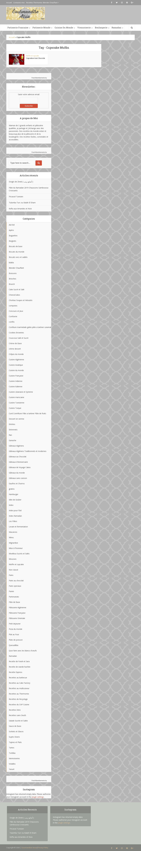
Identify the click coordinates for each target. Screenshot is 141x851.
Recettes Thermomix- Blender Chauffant (41, 2)
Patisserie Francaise (17, 27)
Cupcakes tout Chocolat (35, 58)
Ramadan (116, 27)
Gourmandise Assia (29, 847)
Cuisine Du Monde (64, 27)
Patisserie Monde (41, 27)
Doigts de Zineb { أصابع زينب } (21, 181)
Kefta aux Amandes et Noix (20, 208)
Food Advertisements (38, 78)
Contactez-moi (19, 2)
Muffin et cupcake (32, 56)
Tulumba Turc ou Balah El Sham (22, 202)
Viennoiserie (84, 27)
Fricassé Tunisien (16, 196)
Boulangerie (101, 27)
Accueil (9, 2)
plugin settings (38, 797)
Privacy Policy (43, 847)
